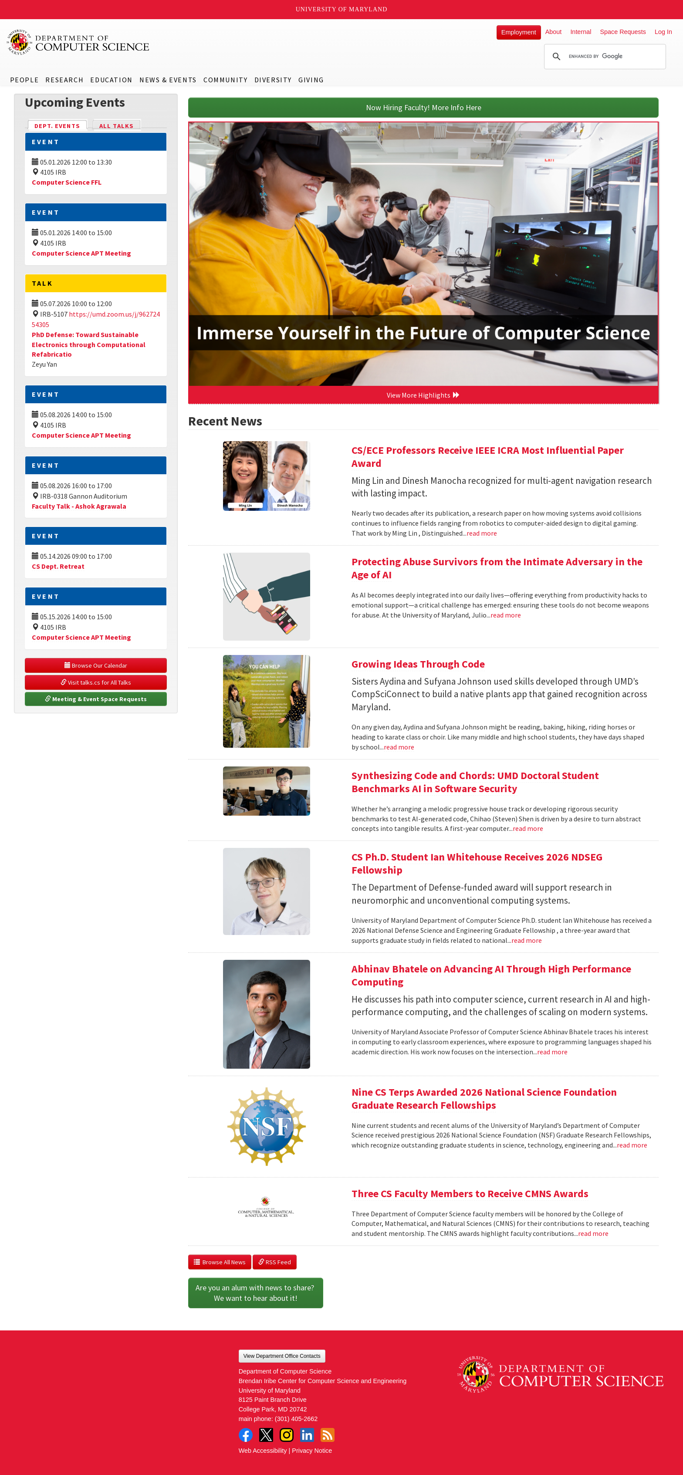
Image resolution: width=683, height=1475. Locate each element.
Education (111, 79)
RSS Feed (274, 1262)
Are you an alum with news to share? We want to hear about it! (256, 1293)
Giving (311, 79)
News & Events (168, 79)
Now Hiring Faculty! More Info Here (423, 107)
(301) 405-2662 (296, 1418)
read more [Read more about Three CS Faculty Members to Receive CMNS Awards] (593, 1233)
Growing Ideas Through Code (418, 664)
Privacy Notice (312, 1450)
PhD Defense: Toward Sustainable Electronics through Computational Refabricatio (88, 344)
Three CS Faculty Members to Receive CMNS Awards (470, 1193)
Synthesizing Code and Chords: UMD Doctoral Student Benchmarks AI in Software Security (475, 782)
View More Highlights (423, 395)
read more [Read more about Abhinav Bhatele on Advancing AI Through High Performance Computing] (552, 1051)
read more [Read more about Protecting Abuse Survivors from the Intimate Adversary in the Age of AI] (505, 615)
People (24, 79)
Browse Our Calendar (95, 665)
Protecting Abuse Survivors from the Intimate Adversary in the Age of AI (497, 568)
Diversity (273, 79)
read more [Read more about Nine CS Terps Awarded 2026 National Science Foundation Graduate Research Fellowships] (632, 1145)
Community (225, 79)
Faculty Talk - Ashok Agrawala (79, 506)
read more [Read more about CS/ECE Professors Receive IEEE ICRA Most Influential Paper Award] (482, 533)
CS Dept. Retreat (58, 566)
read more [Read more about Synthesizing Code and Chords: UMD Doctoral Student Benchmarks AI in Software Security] (528, 828)
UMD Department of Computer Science (78, 42)
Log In (663, 31)
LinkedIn (307, 1435)
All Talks (116, 126)
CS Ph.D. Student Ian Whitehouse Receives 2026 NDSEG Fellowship (477, 863)
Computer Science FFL (66, 182)
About (553, 31)
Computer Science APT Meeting (81, 253)
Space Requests (623, 31)
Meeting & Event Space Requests (96, 699)
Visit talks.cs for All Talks (96, 682)
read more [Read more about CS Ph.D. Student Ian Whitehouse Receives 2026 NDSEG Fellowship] (526, 940)
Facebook (246, 1435)
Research (64, 79)
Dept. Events (61, 125)
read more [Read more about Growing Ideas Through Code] (399, 747)
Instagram (287, 1435)
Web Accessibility (263, 1450)
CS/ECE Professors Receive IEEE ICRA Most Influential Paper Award (488, 456)
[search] (604, 57)
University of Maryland (342, 9)
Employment (518, 32)
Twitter (266, 1435)
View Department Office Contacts (282, 1356)
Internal (580, 31)
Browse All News (220, 1262)
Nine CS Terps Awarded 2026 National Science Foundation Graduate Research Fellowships (484, 1098)
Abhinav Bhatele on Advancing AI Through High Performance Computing (491, 975)
